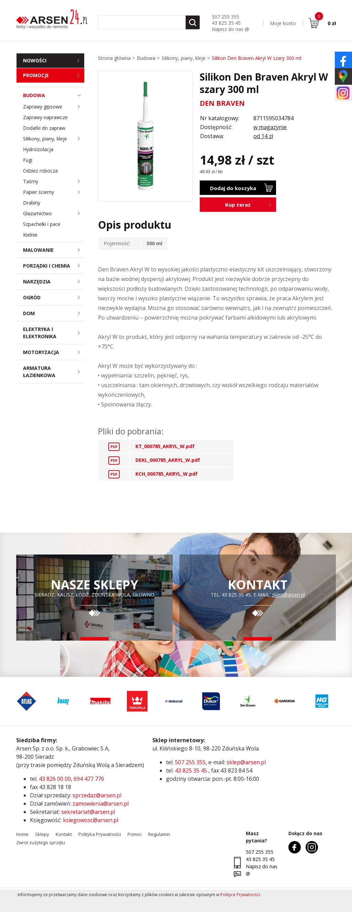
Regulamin (159, 834)
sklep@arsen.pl (288, 594)
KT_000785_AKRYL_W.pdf (165, 446)
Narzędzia (53, 281)
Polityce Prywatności (240, 895)
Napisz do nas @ (230, 29)
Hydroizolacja (38, 149)
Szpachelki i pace (41, 224)
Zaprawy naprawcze (45, 117)
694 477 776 (89, 779)
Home (22, 834)
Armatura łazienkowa (53, 371)
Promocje (36, 75)
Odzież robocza (40, 170)
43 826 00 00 (55, 779)
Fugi (27, 160)
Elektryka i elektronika (53, 332)
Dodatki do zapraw (44, 128)
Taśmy (53, 181)
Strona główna (114, 58)
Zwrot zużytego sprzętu (40, 842)
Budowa (53, 95)
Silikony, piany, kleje (53, 138)
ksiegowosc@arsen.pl (90, 820)
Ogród (53, 297)
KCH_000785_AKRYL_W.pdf (166, 473)
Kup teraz (238, 204)
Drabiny (31, 202)
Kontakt (64, 834)
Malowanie (53, 250)
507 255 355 (225, 16)
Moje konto (283, 23)
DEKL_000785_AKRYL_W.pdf (167, 460)
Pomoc (135, 834)
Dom (53, 313)
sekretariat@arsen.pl (88, 812)
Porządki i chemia (53, 265)
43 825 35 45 (226, 23)
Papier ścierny (53, 192)
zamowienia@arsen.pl (101, 803)
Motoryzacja (53, 352)
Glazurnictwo (53, 213)
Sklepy (42, 834)
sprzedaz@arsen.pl (97, 795)
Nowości (34, 60)
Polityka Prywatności (99, 834)
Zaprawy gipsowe (53, 106)
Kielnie (30, 234)
